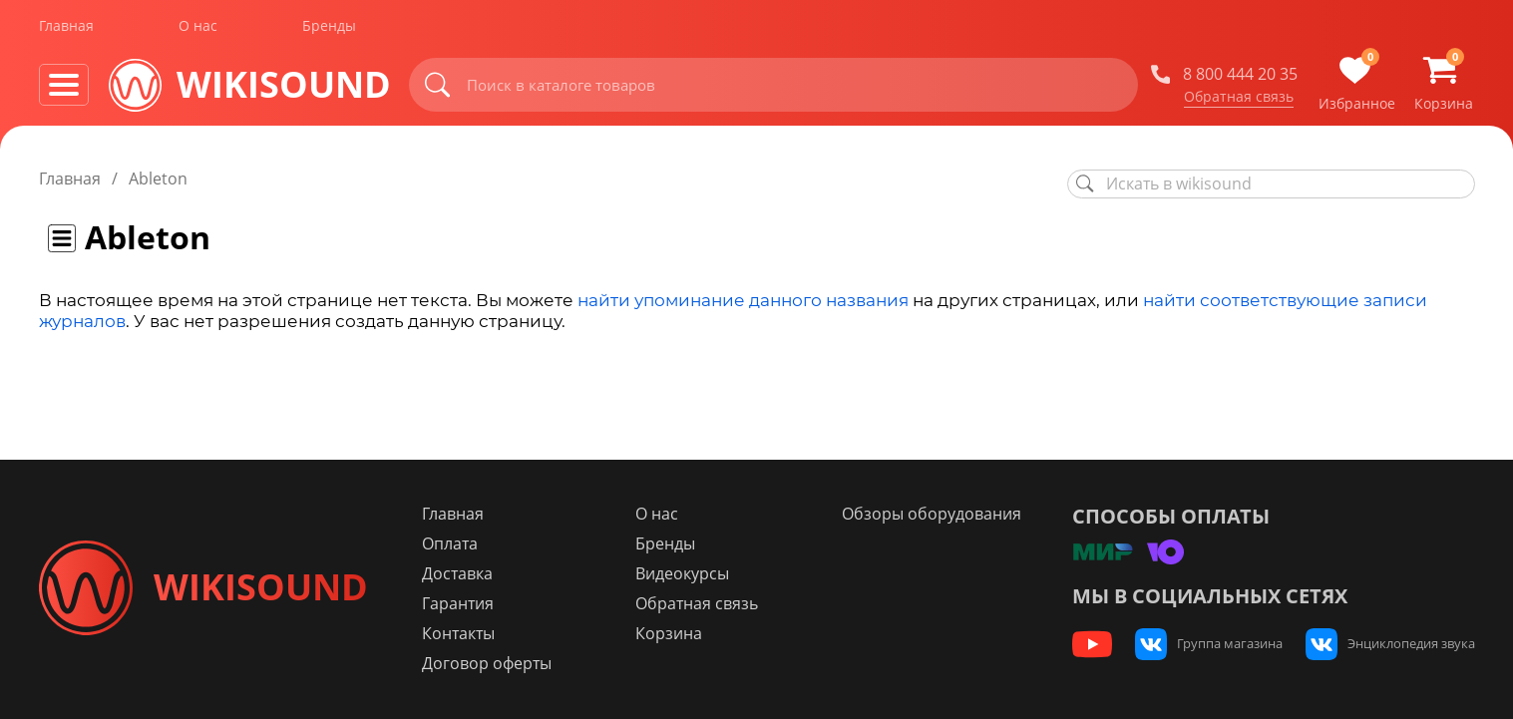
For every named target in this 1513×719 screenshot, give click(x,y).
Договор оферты (496, 663)
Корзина (674, 633)
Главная (66, 28)
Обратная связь (1239, 99)
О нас (198, 28)
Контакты (467, 633)
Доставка (466, 573)
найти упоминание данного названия (743, 300)
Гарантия (467, 603)
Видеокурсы (688, 573)
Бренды (329, 28)
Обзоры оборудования (935, 514)
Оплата (459, 543)
